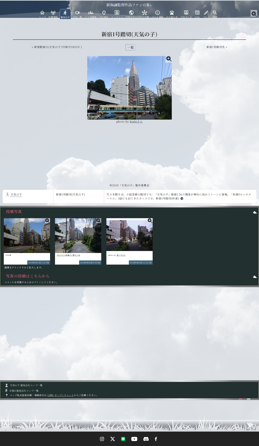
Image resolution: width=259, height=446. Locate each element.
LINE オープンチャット (61, 395)
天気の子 (14, 194)
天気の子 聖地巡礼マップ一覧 (24, 385)
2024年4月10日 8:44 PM (90, 262)
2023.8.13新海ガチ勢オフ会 (68, 255)
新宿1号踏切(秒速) (170, 198)
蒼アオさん (121, 255)
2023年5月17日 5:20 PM (38, 262)
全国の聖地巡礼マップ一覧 (21, 390)
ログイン (36, 282)
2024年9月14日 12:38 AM (141, 262)
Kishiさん (136, 121)
